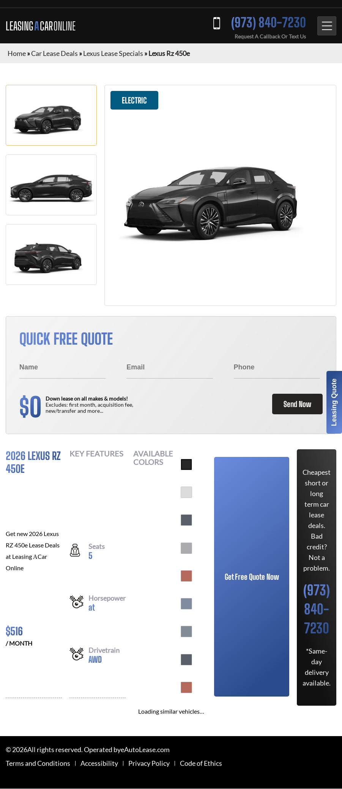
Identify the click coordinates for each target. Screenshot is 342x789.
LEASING (41, 26)
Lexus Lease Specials (113, 53)
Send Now (297, 404)
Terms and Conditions (38, 763)
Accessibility (99, 763)
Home (17, 53)
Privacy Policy (149, 763)
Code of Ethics (201, 763)
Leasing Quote (334, 402)
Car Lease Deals (54, 53)
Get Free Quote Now (252, 576)
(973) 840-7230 (267, 22)
